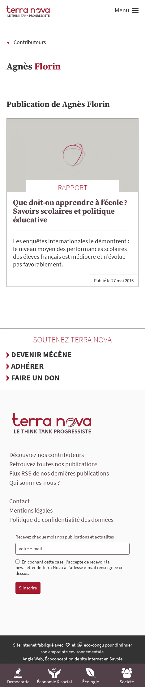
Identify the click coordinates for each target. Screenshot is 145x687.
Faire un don (35, 378)
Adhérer (27, 366)
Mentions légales (31, 510)
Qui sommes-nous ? (34, 482)
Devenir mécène (41, 354)
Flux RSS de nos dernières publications (59, 473)
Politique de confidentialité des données (61, 519)
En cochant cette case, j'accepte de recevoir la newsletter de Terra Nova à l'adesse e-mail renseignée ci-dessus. (69, 567)
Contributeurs (30, 42)
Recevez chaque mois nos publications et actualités (64, 537)
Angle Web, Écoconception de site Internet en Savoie (72, 659)
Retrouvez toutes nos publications (53, 464)
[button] (135, 11)
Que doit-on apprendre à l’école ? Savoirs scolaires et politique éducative (70, 211)
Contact (19, 501)
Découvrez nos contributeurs (46, 455)
